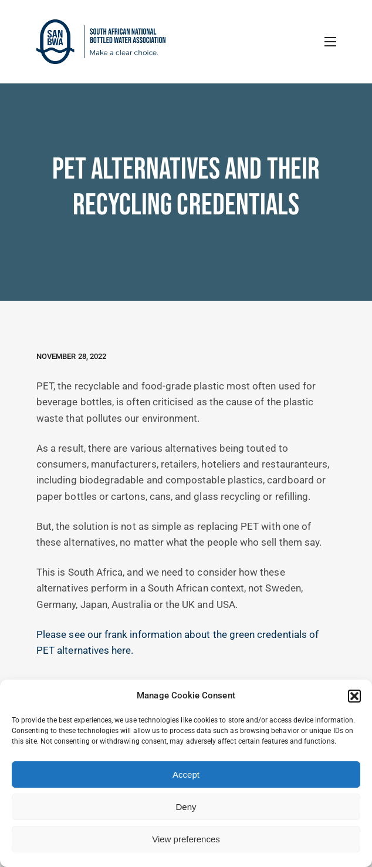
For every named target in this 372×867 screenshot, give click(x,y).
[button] (354, 696)
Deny (185, 807)
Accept (186, 774)
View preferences (186, 839)
